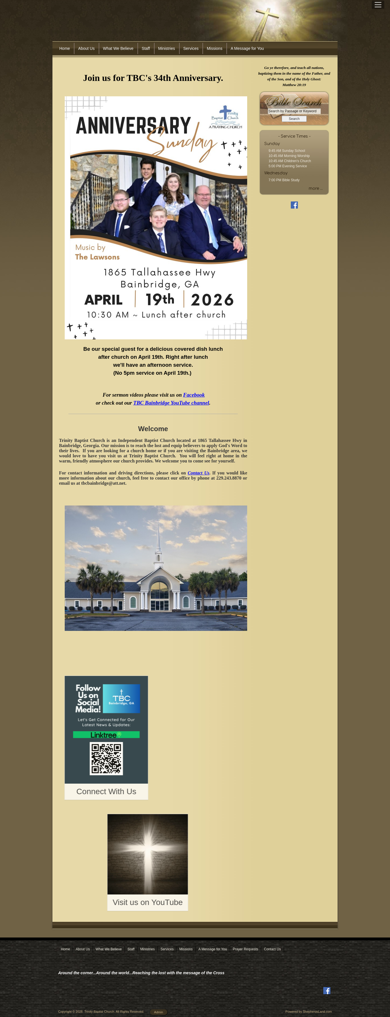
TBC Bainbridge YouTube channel (171, 403)
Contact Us (198, 472)
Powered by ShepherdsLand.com (308, 1007)
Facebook (194, 395)
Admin (158, 1007)
